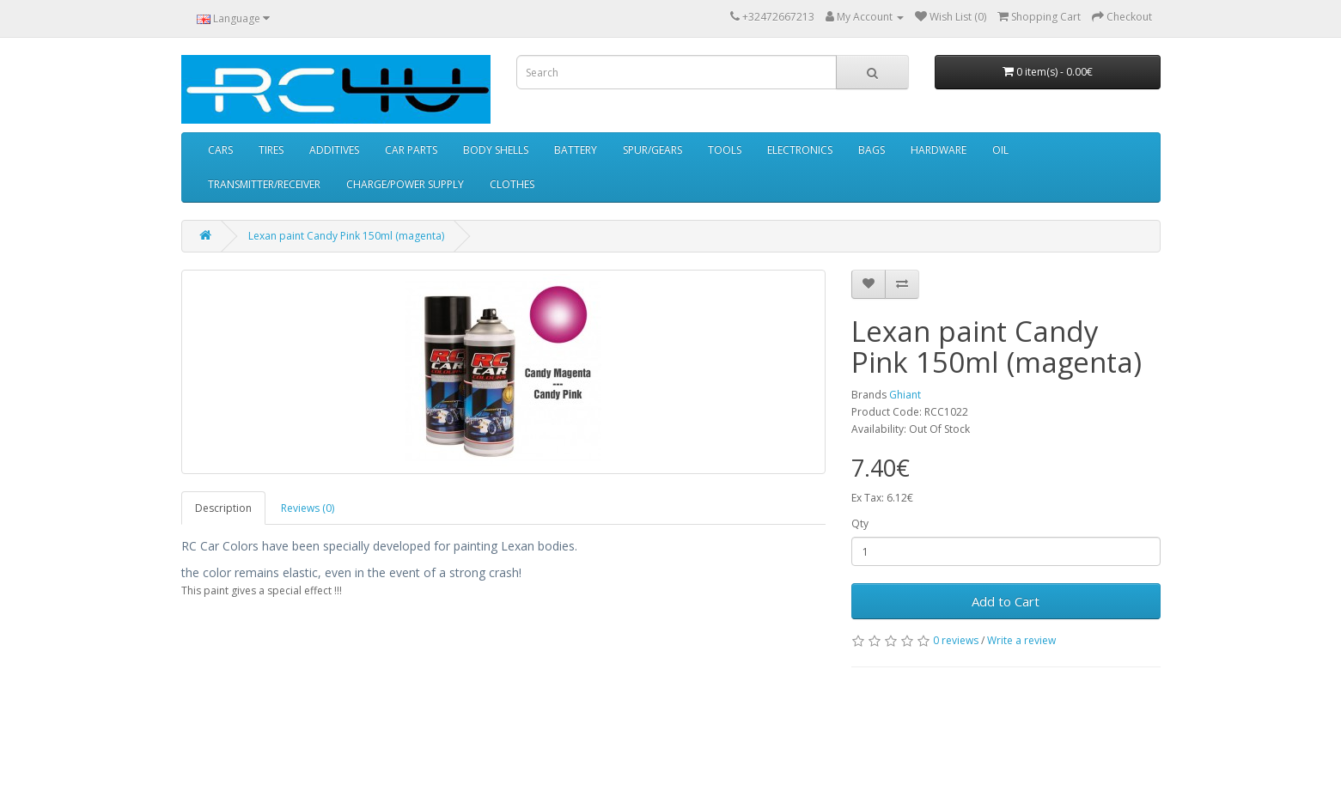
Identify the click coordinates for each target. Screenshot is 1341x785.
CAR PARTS (411, 150)
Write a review (1021, 640)
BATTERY (575, 150)
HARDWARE (938, 150)
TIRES (271, 150)
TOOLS (724, 150)
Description (223, 508)
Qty (860, 523)
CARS (220, 150)
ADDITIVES (334, 150)
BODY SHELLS (495, 150)
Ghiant (905, 394)
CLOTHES (512, 184)
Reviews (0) (307, 508)
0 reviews (955, 640)
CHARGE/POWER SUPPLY (405, 184)
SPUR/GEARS (652, 150)
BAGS (871, 150)
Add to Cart (1005, 601)
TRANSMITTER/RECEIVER (264, 184)
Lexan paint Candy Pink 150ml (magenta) (346, 235)
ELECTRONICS (799, 150)
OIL (1000, 150)
